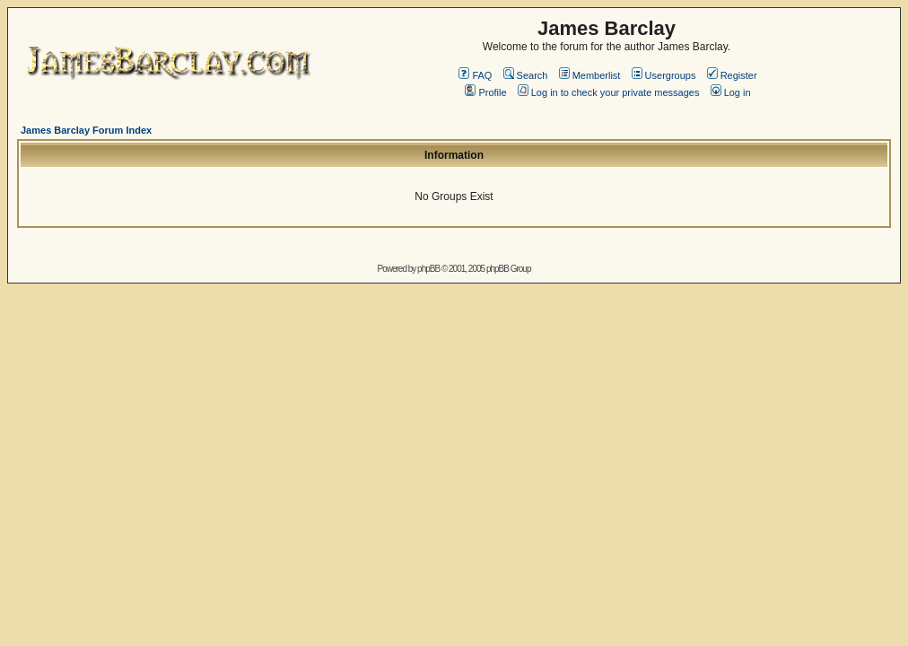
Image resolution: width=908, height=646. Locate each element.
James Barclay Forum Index (86, 130)
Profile (485, 92)
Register (732, 75)
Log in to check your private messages (609, 92)
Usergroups (664, 75)
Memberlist (590, 75)
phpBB (428, 269)
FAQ (475, 75)
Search (525, 75)
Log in (731, 92)
